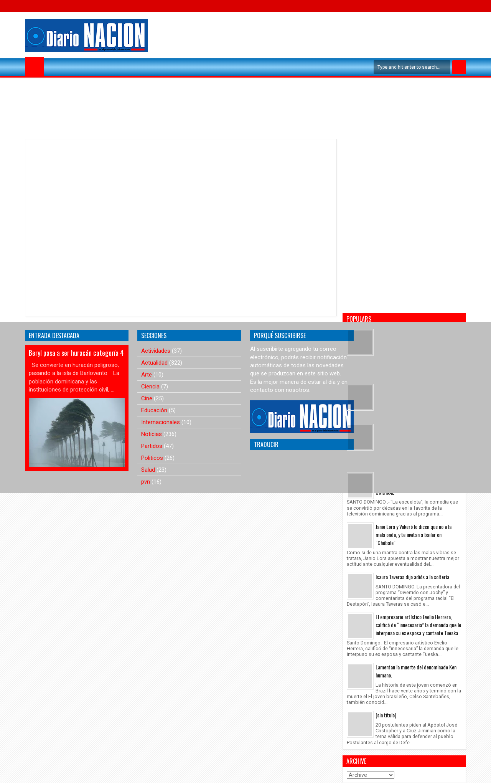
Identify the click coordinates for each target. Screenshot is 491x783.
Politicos (152, 457)
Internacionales (160, 422)
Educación (154, 410)
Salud (148, 469)
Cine (146, 398)
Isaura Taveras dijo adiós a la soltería (412, 577)
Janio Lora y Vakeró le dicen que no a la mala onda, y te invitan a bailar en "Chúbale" (413, 534)
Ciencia (150, 386)
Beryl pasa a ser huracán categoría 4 (76, 353)
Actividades (155, 350)
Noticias (151, 434)
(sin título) (386, 715)
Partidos (151, 446)
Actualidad (154, 362)
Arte (146, 374)
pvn (145, 481)
